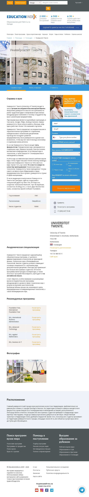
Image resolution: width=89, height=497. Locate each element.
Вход (10, 3)
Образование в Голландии (68, 455)
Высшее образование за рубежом (68, 438)
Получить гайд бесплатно (66, 188)
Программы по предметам (16, 446)
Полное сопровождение (41, 451)
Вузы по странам (13, 451)
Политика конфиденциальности (57, 473)
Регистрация (20, 3)
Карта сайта (37, 476)
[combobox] (55, 137)
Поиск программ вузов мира (16, 437)
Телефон (55, 133)
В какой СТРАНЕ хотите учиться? (63, 142)
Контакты (36, 470)
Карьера (45, 34)
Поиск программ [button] (20, 34)
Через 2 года (58, 170)
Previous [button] (10, 371)
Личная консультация (40, 446)
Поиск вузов (11, 449)
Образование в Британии (68, 452)
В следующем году (73, 164)
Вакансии (36, 473)
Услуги (51, 34)
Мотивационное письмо (41, 449)
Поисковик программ (14, 444)
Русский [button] (78, 3)
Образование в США (66, 449)
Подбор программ (39, 444)
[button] (35, 2)
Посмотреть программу (36, 309)
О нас (35, 467)
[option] (26, 371)
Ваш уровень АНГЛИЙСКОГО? (63, 150)
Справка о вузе (16, 88)
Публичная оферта (53, 470)
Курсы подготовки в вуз (34, 34)
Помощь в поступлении (40, 437)
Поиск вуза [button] (10, 34)
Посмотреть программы (66, 207)
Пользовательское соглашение (57, 467)
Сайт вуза (53, 257)
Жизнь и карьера (35, 88)
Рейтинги (67, 34)
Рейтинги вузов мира (66, 447)
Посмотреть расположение (60, 248)
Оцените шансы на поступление (61, 27)
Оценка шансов (77, 34)
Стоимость (54, 88)
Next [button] (42, 371)
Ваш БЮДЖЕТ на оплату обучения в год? (64, 176)
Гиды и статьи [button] (59, 34)
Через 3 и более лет (73, 170)
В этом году (58, 164)
